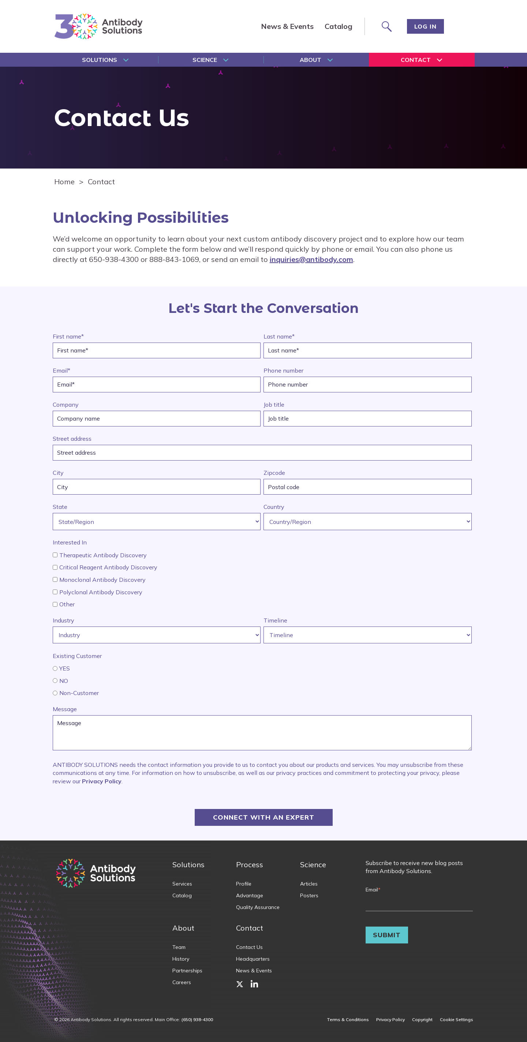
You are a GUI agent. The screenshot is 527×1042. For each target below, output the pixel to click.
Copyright (422, 1019)
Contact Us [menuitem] (249, 947)
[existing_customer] (55, 668)
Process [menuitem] (249, 864)
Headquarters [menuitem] (253, 959)
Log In (425, 26)
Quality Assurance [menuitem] (258, 907)
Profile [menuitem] (243, 883)
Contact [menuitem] (416, 59)
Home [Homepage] (64, 181)
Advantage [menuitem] (249, 895)
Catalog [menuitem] (338, 26)
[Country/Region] (368, 521)
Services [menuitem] (182, 883)
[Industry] (157, 635)
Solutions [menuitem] (99, 59)
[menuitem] (239, 983)
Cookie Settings (456, 1019)
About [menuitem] (310, 59)
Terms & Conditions (348, 1019)
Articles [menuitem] (309, 883)
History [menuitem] (180, 959)
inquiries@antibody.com (311, 259)
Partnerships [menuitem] (187, 970)
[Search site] (386, 26)
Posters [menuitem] (309, 895)
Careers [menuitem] (181, 982)
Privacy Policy (102, 781)
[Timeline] (368, 635)
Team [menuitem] (179, 947)
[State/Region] (157, 521)
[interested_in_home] (55, 555)
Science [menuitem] (205, 59)
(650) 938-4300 (197, 1019)
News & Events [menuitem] (287, 26)
